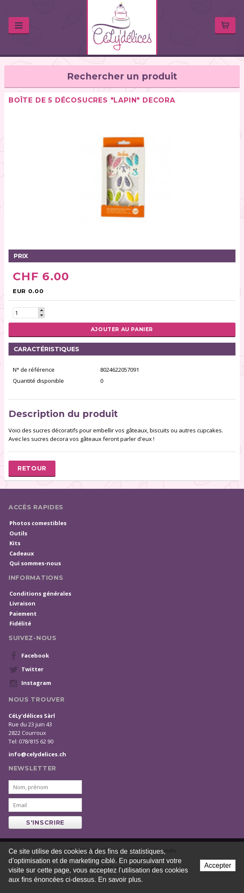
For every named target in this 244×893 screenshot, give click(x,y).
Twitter (26, 669)
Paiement (23, 613)
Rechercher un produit (122, 76)
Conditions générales (40, 593)
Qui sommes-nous (35, 563)
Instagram (30, 683)
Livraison (22, 603)
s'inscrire (45, 822)
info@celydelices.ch (37, 754)
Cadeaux (21, 553)
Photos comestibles (38, 523)
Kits (14, 543)
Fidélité (20, 623)
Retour (31, 468)
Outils (18, 533)
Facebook (29, 656)
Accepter (217, 865)
